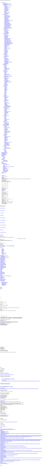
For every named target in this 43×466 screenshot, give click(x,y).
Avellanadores (6, 61)
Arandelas (17, 450)
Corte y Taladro (6, 128)
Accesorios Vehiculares (7, 12)
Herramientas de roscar (7, 41)
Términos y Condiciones (3, 429)
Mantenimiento (6, 137)
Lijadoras (6, 99)
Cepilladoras (6, 104)
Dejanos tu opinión (2, 349)
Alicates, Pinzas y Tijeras (7, 40)
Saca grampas (13, 448)
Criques (5, 66)
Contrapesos (6, 79)
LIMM (1, 465)
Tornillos (1, 450)
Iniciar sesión (1, 397)
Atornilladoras (6, 97)
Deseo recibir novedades (5, 200)
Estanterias (6, 72)
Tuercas (5, 90)
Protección (6, 69)
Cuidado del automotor (7, 23)
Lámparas (9, 453)
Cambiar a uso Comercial (10, 201)
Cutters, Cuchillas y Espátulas (8, 42)
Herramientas (6, 6)
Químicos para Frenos (7, 26)
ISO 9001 (1, 278)
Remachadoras (6, 37)
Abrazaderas (6, 87)
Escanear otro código (7, 240)
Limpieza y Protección (7, 68)
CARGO (4, 157)
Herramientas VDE (7, 115)
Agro (5, 141)
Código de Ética (5, 167)
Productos (3, 2)
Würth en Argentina (5, 161)
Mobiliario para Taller (18, 433)
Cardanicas (6, 46)
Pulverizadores (2, 441)
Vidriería (6, 138)
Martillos (6, 103)
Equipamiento (4, 64)
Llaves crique (6, 102)
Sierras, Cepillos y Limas (7, 39)
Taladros (20, 451)
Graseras (6, 47)
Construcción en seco (7, 143)
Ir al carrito (11, 240)
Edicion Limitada (7, 13)
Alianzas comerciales (2, 280)
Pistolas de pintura (7, 100)
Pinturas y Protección (7, 21)
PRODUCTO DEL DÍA (4, 152)
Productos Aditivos (7, 15)
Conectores (6, 113)
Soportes (6, 70)
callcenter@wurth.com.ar (3, 426)
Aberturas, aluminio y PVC (8, 136)
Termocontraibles (7, 112)
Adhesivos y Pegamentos (7, 435)
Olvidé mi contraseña (4, 178)
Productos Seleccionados (6, 125)
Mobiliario (6, 133)
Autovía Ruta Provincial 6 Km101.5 (4, 415)
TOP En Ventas (2, 459)
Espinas (27, 450)
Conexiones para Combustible (27, 448)
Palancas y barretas (7, 49)
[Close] (0, 1)
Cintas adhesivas (35, 435)
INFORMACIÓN (4, 163)
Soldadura (6, 53)
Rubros (4, 149)
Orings (5, 91)
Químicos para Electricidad (8, 25)
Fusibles (5, 110)
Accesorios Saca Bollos (7, 147)
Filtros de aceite (6, 81)
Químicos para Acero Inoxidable (8, 27)
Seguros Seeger (6, 89)
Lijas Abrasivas (6, 30)
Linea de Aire (6, 7)
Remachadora (37, 451)
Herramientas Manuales (7, 131)
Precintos (6, 88)
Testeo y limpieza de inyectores (8, 24)
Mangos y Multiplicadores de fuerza (9, 43)
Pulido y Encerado (7, 22)
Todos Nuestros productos (9, 429)
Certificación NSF (5, 436)
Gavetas (5, 75)
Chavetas (6, 92)
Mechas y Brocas (6, 58)
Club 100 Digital (5, 171)
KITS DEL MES (4, 153)
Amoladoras (5, 451)
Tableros (6, 73)
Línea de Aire (1, 265)
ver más (1, 430)
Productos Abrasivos (5, 28)
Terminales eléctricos (2, 453)
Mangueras (6, 84)
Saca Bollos (6, 134)
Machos (32, 440)
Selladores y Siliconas (7, 16)
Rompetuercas (8, 441)
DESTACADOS (2, 255)
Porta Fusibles (20, 453)
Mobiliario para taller (2, 262)
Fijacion (5, 130)
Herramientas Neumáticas (3, 264)
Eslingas (5, 83)
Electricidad (6, 129)
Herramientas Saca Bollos (7, 148)
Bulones (5, 95)
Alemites (23, 450)
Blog (2, 162)
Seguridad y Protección (5, 121)
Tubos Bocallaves (6, 439)
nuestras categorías (11, 237)
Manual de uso (11, 374)
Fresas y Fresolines (7, 59)
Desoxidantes (6, 18)
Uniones (5, 118)
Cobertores (6, 82)
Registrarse (4, 397)
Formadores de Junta (30, 435)
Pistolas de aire (12, 451)
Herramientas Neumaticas (6, 433)
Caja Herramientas (11, 440)
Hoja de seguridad (8, 374)
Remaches (9, 450)
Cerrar (1, 405)
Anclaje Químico (6, 55)
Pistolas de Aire (6, 50)
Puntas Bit (6, 52)
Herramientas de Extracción (8, 38)
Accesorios (6, 45)
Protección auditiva (7, 124)
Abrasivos (6, 126)
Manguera (6, 119)
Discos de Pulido (6, 33)
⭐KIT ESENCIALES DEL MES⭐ (7, 3)
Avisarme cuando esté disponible (4, 324)
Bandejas (6, 67)
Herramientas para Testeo (7, 111)
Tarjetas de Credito (7, 164)
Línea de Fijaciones (5, 85)
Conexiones (6, 109)
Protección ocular (7, 123)
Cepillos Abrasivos (7, 32)
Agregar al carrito (2, 240)
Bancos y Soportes (7, 74)
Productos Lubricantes (7, 17)
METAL (5, 151)
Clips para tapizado (2, 448)
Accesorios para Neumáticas (8, 106)
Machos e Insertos (7, 62)
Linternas (6, 48)
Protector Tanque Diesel (7, 80)
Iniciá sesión (3, 175)
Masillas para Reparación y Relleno (9, 20)
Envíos (4, 165)
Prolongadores (6, 51)
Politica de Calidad (5, 168)
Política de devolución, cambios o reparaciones (8, 166)
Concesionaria (6, 140)
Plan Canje (1, 276)
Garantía (5, 374)
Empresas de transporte (7, 144)
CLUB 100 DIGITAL (4, 284)
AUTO (5, 150)
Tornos (5, 98)
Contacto (3, 172)
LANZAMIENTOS (5, 4)
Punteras (6, 114)
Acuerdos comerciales (7, 145)
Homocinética (37, 448)
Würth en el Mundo (5, 160)
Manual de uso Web (5, 170)
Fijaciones (6, 11)
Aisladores (30, 453)
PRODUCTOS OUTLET (3, 456)
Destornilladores (6, 36)
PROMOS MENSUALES (5, 282)
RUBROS (3, 156)
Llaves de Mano (2, 439)
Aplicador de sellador (27, 451)
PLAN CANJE (6, 8)
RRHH (2, 251)
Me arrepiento (13, 429)
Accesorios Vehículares (3, 447)
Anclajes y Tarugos (5, 54)
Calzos (5, 93)
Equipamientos (6, 9)
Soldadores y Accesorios (19, 436)
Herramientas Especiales (7, 44)
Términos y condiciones (6, 169)
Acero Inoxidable (7, 460)
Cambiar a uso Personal (4, 201)
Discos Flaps (6, 31)
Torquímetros (13, 439)
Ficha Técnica (1, 374)
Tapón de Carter (6, 78)
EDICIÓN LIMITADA (3, 444)
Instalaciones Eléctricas (6, 107)
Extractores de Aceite (7, 105)
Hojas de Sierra (6, 63)
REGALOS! (3, 155)
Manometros (6, 120)
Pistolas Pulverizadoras (11, 452)
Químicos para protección (38, 436)
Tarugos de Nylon (7, 56)
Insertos (5, 94)
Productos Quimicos (31, 433)
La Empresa (3, 159)
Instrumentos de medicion (21, 440)
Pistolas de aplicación (27, 439)
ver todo (5, 5)
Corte (21, 451)
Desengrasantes (23, 435)
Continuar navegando (4, 203)
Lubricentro (6, 139)
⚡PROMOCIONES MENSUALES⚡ (4, 257)
